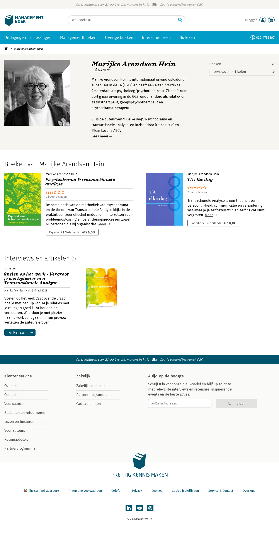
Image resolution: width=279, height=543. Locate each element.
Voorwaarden (15, 404)
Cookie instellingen (185, 491)
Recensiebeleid (16, 439)
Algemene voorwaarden (85, 491)
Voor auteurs (14, 430)
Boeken (215, 64)
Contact (10, 395)
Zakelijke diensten (91, 386)
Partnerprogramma (20, 448)
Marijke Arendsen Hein (28, 48)
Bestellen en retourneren (24, 413)
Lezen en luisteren (19, 422)
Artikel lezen (18, 332)
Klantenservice (18, 376)
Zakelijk (83, 376)
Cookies (156, 491)
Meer (102, 224)
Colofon (116, 491)
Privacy (137, 491)
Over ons (11, 386)
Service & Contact (220, 491)
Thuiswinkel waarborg (42, 491)
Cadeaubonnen (88, 404)
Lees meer (100, 136)
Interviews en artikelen (227, 72)
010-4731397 (265, 37)
